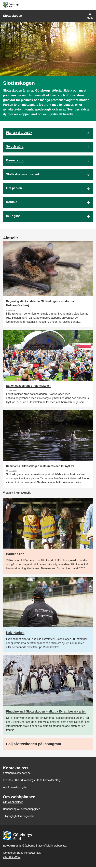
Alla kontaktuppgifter (15, 787)
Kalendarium (15, 632)
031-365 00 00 (11, 856)
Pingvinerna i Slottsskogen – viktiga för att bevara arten (46, 711)
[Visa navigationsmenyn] (90, 16)
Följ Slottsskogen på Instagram (33, 744)
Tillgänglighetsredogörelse (18, 816)
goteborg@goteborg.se (17, 773)
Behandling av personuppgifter (21, 809)
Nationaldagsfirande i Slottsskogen (28, 385)
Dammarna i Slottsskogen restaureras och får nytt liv (40, 466)
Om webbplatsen (13, 802)
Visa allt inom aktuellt (17, 492)
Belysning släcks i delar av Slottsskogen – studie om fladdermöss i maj (40, 303)
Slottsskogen (12, 15)
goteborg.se (11, 845)
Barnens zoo (15, 554)
